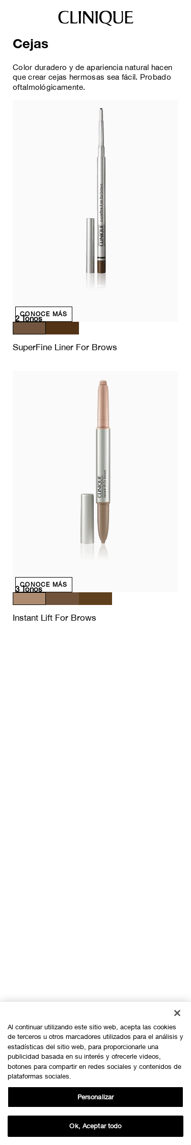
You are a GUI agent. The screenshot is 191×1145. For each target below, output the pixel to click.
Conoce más (44, 314)
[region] (95, 1073)
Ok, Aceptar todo (95, 1126)
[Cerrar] (177, 1013)
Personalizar (95, 1097)
